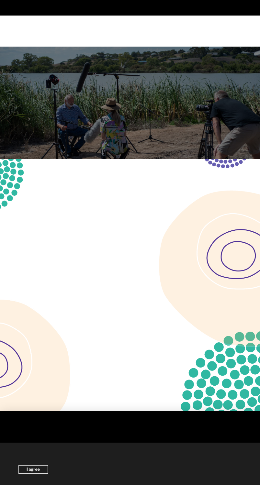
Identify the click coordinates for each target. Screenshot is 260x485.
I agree (33, 469)
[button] (130, 8)
